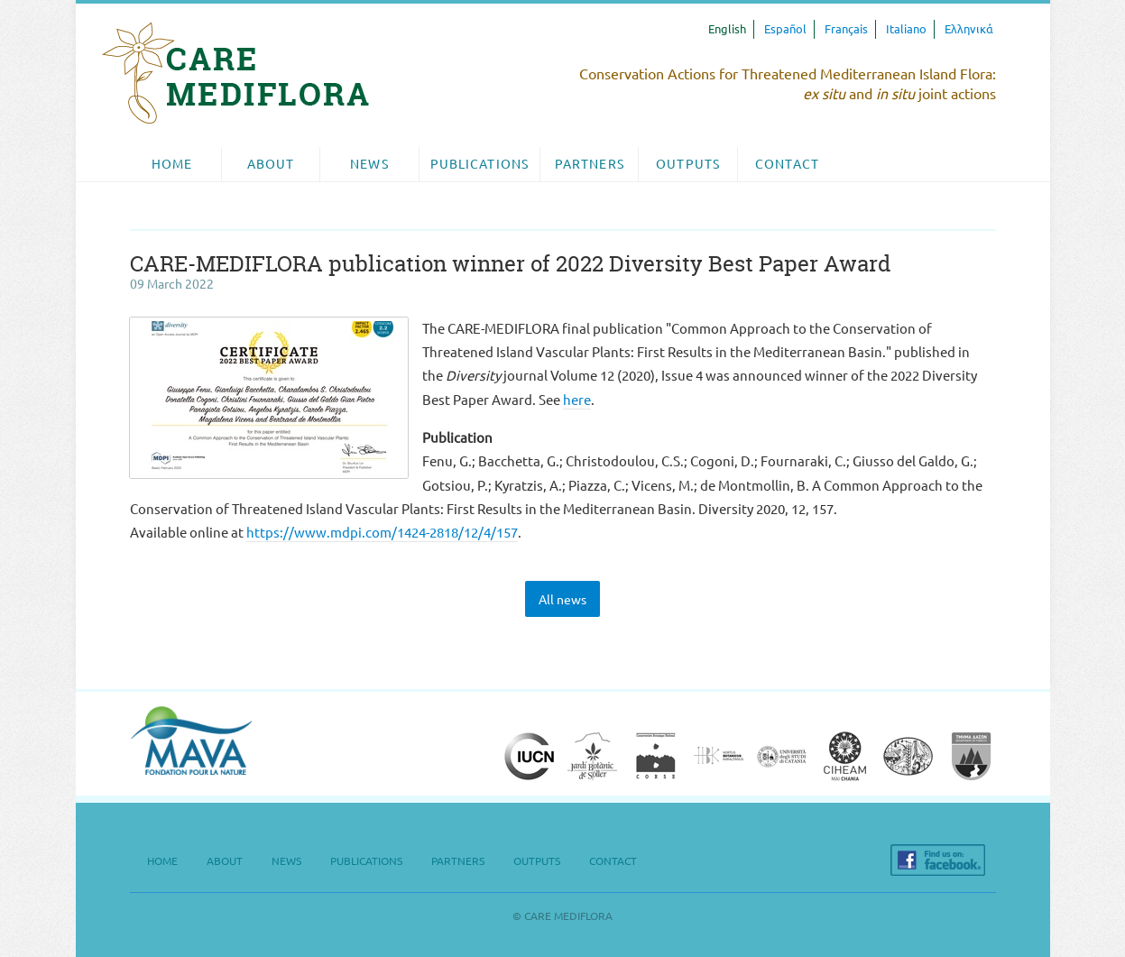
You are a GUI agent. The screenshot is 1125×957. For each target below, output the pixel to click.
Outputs (688, 164)
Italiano (906, 29)
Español (785, 29)
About (271, 164)
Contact (787, 164)
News (369, 164)
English (727, 29)
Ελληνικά (969, 29)
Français (846, 29)
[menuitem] (173, 164)
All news (562, 599)
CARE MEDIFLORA (235, 73)
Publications (479, 164)
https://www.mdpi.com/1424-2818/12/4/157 (382, 532)
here (577, 400)
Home (172, 164)
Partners (589, 164)
